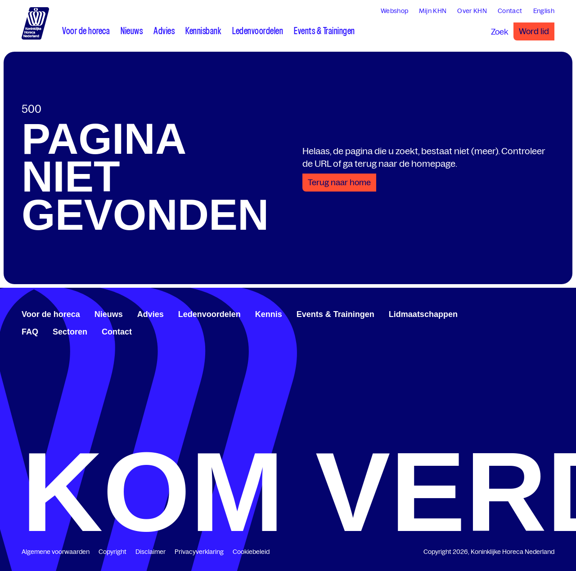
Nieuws (108, 314)
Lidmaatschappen (423, 314)
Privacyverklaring (199, 552)
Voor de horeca (51, 314)
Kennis (268, 314)
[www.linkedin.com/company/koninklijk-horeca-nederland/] (529, 313)
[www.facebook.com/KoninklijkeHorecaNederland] (522, 313)
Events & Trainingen (335, 314)
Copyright (112, 552)
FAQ (30, 331)
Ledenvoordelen (209, 314)
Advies (150, 314)
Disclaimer (150, 552)
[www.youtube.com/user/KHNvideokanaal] (543, 313)
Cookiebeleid (251, 552)
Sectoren (70, 331)
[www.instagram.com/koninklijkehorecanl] (550, 313)
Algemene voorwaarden (56, 552)
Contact (117, 331)
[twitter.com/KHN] (536, 313)
